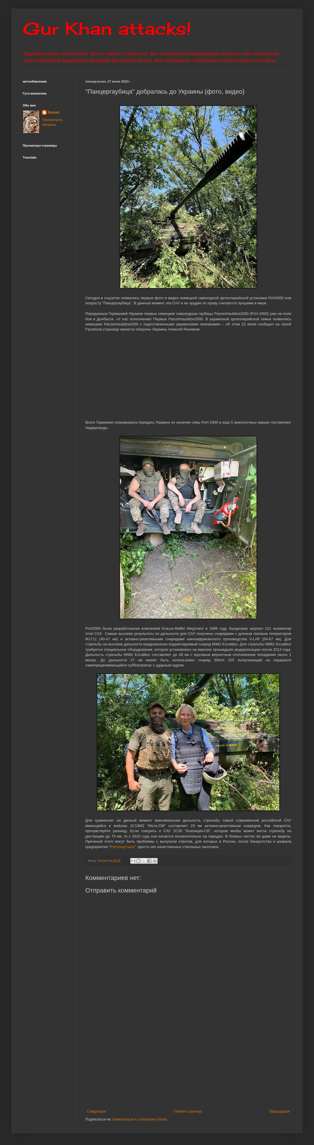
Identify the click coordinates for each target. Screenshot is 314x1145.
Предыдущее (279, 1111)
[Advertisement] (188, 1062)
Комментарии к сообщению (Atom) (139, 1119)
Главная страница (187, 1111)
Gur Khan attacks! (107, 28)
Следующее (96, 1111)
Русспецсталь (122, 847)
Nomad (53, 112)
